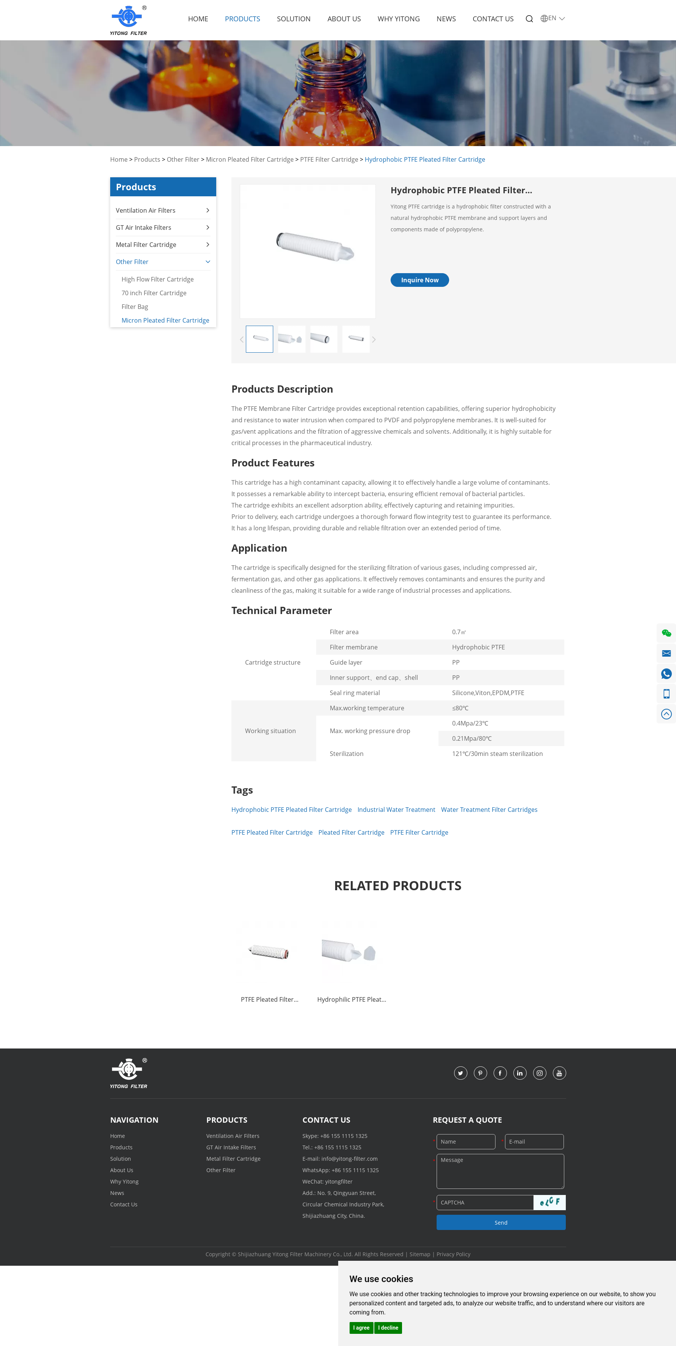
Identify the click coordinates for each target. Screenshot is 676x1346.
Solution (294, 18)
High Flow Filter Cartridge (157, 278)
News (446, 18)
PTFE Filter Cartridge (329, 159)
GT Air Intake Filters (163, 227)
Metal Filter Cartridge (163, 244)
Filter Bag (134, 306)
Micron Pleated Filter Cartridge (250, 159)
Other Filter (183, 159)
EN (553, 18)
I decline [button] (388, 1328)
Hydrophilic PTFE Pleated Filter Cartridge (353, 1000)
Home (198, 18)
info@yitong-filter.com (349, 1158)
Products (242, 18)
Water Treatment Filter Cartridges (489, 809)
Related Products (398, 885)
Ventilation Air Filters (163, 209)
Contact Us (493, 18)
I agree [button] (361, 1328)
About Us (344, 18)
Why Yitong (399, 18)
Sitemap (420, 1254)
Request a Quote (467, 1120)
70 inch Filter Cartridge (153, 292)
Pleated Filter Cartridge (351, 832)
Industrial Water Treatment (396, 809)
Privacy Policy (453, 1254)
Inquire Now (420, 280)
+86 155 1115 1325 (343, 1135)
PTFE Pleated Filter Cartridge (272, 832)
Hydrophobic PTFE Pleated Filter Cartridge (425, 159)
